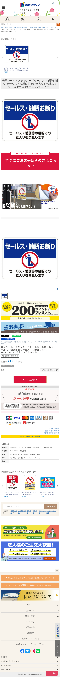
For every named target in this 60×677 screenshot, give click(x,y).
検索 (58, 24)
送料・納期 (30, 616)
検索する (51, 506)
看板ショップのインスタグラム (30, 644)
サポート (30, 605)
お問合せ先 (30, 627)
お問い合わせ (5, 670)
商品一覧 (7, 19)
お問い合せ (22, 19)
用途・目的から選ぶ (6, 27)
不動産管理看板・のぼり (21, 27)
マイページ (38, 19)
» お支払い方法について (51, 431)
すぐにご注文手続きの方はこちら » (31, 160)
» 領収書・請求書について (50, 433)
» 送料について (54, 429)
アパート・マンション (49, 27)
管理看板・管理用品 (35, 27)
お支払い (30, 610)
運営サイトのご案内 (30, 639)
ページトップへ (57, 570)
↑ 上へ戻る (52, 673)
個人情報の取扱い (7, 665)
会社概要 (30, 633)
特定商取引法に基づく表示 (10, 661)
